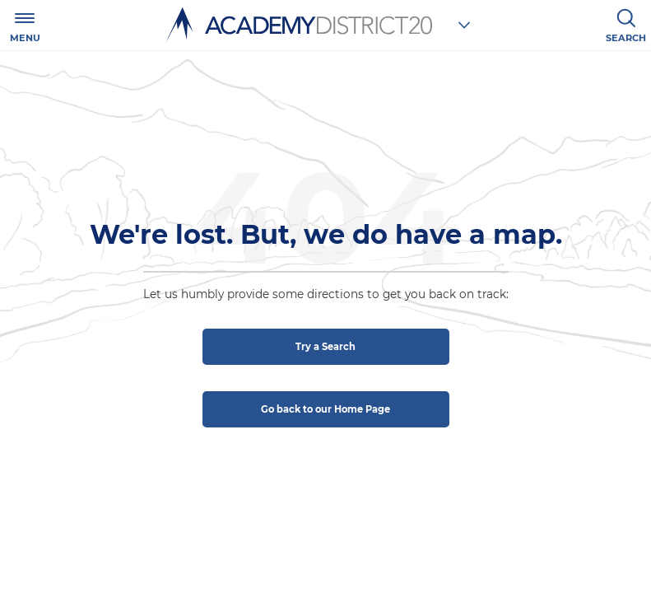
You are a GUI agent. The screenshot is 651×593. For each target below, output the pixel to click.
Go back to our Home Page (325, 409)
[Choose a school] (465, 25)
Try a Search (325, 347)
